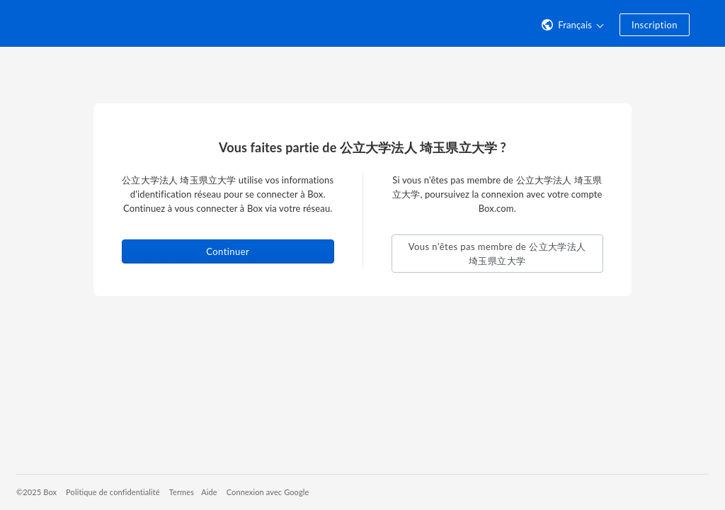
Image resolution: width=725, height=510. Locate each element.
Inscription (655, 24)
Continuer (227, 251)
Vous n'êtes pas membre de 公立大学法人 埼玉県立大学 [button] (497, 253)
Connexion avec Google (268, 492)
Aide (209, 492)
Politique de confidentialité (113, 492)
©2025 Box (36, 492)
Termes (181, 492)
